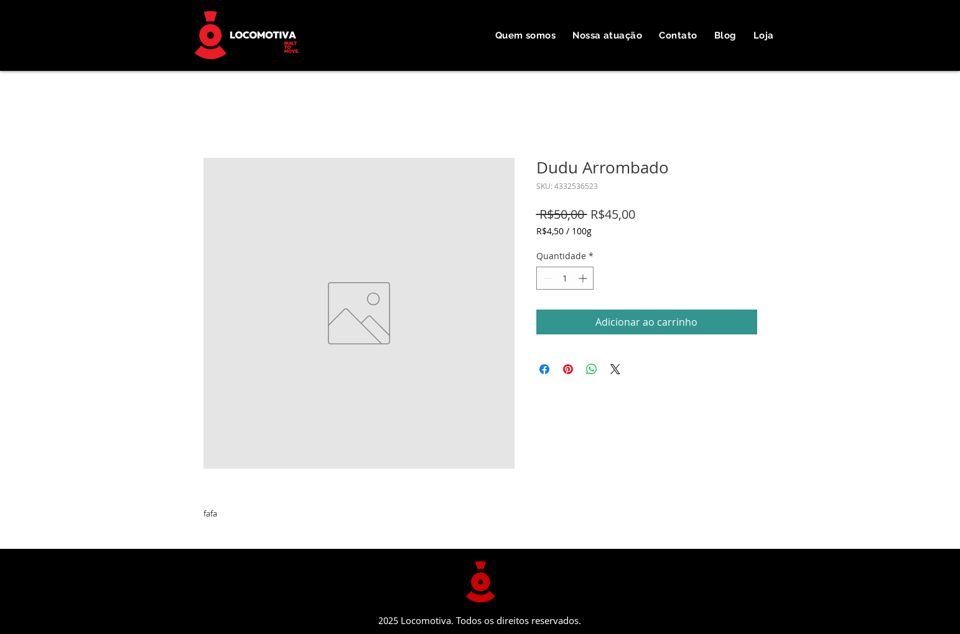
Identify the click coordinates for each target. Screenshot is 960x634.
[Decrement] (546, 278)
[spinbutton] (565, 278)
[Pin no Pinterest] (568, 369)
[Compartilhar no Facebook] (544, 369)
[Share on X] (615, 369)
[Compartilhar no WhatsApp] (591, 369)
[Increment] (584, 278)
